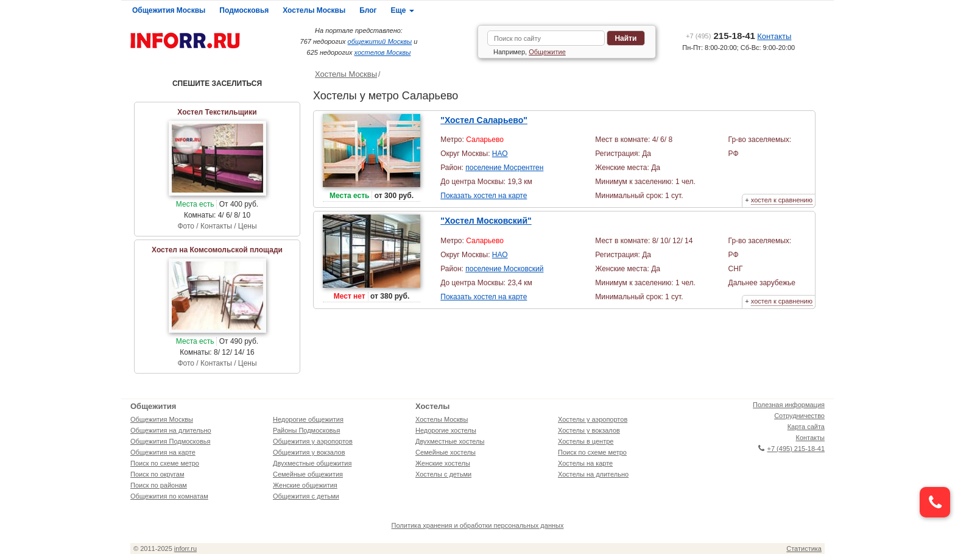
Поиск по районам (158, 485)
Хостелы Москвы (314, 10)
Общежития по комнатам (169, 496)
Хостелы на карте (585, 463)
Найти (625, 38)
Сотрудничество (799, 415)
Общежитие (547, 51)
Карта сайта (806, 426)
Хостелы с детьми (443, 474)
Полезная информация (789, 404)
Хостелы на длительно (593, 474)
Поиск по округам (157, 474)
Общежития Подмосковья (170, 441)
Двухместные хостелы (449, 441)
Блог (367, 10)
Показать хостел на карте (483, 195)
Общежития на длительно (170, 430)
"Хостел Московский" (485, 221)
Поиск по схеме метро (164, 463)
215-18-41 (720, 35)
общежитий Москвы (380, 41)
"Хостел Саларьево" (483, 120)
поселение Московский (504, 269)
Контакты (774, 36)
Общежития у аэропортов (313, 441)
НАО (500, 153)
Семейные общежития (308, 474)
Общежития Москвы (168, 10)
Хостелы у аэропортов (592, 419)
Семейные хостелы (445, 452)
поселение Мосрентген (504, 167)
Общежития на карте (163, 452)
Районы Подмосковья (306, 430)
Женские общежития (305, 485)
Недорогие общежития (308, 419)
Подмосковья (244, 10)
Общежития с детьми (306, 496)
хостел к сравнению (781, 200)
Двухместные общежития (312, 463)
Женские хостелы (442, 463)
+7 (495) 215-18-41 (791, 448)
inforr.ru (185, 548)
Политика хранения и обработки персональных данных (478, 525)
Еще (402, 10)
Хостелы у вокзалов (589, 430)
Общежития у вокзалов (309, 452)
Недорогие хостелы (445, 430)
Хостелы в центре (585, 441)
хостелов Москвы (382, 52)
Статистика (804, 548)
